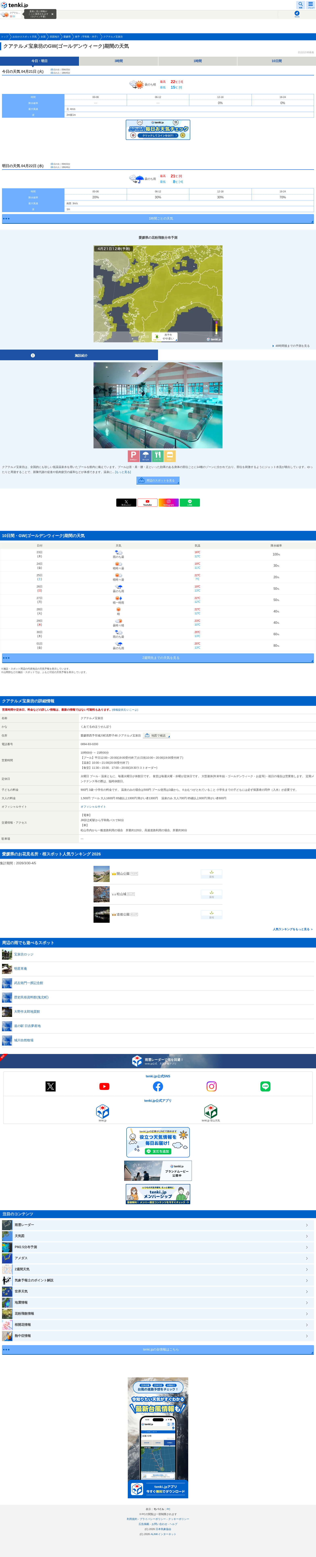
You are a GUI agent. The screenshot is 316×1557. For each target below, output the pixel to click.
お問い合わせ (159, 1524)
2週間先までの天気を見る (161, 657)
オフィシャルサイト (93, 806)
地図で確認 (158, 735)
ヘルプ (173, 1524)
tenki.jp (15, 5)
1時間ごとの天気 (161, 218)
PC (168, 1509)
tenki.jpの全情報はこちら (161, 1349)
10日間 (277, 61)
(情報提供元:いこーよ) (125, 709)
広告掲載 (144, 1524)
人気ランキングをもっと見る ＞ (293, 929)
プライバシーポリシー (153, 1519)
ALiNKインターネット (163, 1534)
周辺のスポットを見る (161, 480)
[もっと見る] (123, 472)
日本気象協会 (163, 1529)
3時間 (119, 61)
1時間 (198, 61)
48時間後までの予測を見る (292, 345)
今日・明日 (39, 61)
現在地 (297, 17)
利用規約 (132, 1519)
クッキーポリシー (178, 1519)
